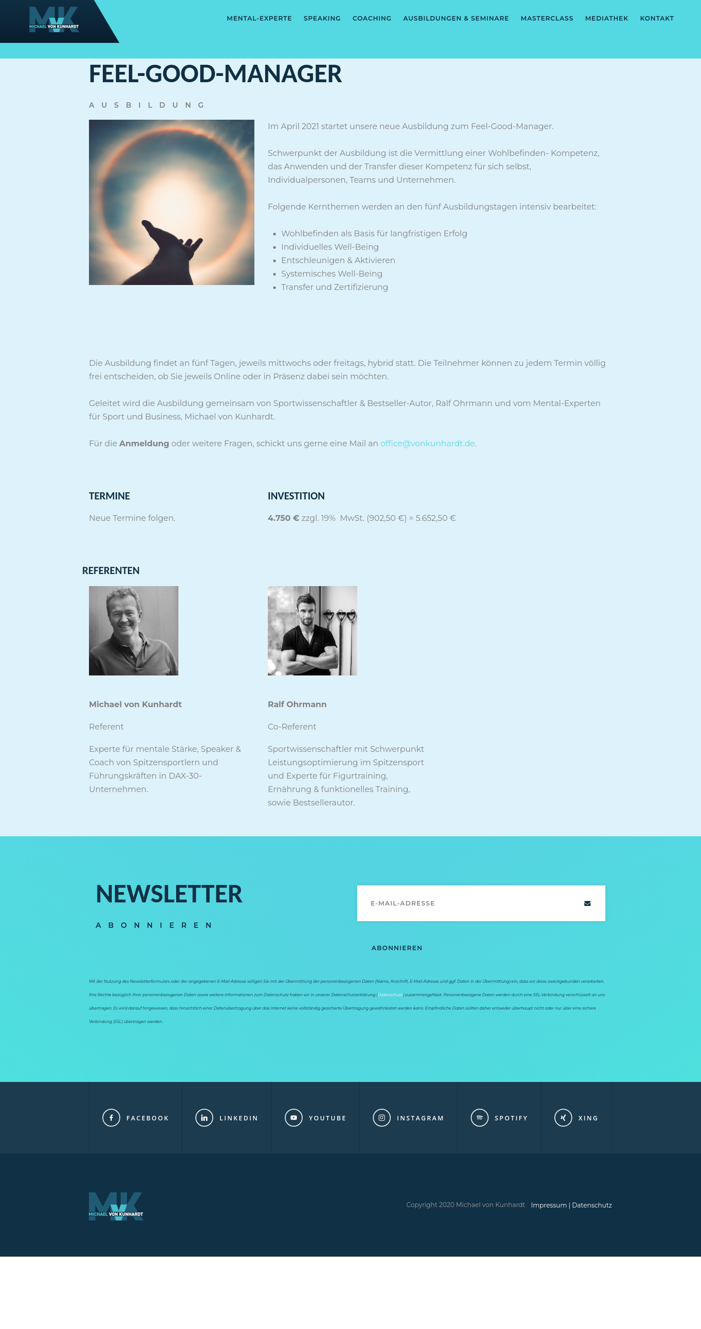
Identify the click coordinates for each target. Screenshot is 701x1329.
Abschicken (587, 903)
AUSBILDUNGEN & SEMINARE (456, 18)
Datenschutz (390, 995)
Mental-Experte (259, 18)
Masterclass (547, 18)
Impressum (549, 1205)
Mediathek (607, 18)
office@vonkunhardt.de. (428, 444)
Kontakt (657, 18)
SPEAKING (322, 18)
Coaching (372, 18)
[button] (19, 1309)
